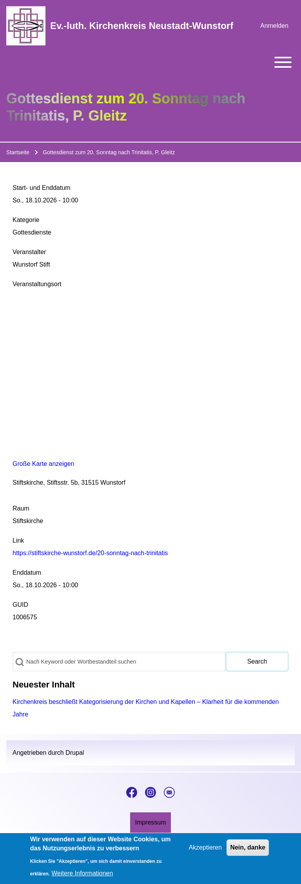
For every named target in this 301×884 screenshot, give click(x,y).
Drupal (74, 752)
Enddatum (27, 572)
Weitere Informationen (82, 873)
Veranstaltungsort (37, 284)
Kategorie (26, 219)
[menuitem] (274, 26)
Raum (21, 508)
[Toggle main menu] (150, 62)
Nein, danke (247, 847)
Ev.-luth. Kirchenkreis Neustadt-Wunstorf (141, 25)
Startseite (17, 152)
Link (18, 540)
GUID (20, 604)
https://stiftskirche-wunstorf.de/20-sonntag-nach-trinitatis (90, 553)
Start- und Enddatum (42, 187)
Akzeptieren (205, 847)
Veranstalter (29, 252)
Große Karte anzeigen (43, 463)
